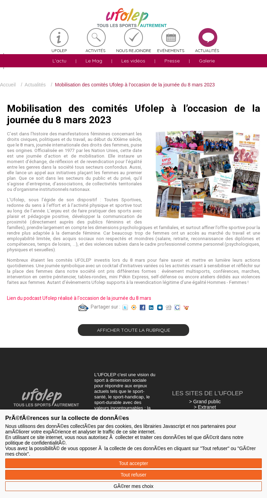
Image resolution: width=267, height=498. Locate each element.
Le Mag (94, 61)
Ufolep (59, 50)
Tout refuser (133, 475)
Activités (95, 50)
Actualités (207, 50)
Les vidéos (133, 61)
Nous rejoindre (133, 50)
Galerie (207, 61)
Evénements (170, 50)
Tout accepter (133, 463)
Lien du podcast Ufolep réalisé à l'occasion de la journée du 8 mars (79, 298)
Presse (172, 61)
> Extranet (205, 407)
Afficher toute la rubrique (133, 330)
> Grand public (205, 401)
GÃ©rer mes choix (134, 486)
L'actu (59, 61)
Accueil (8, 84)
